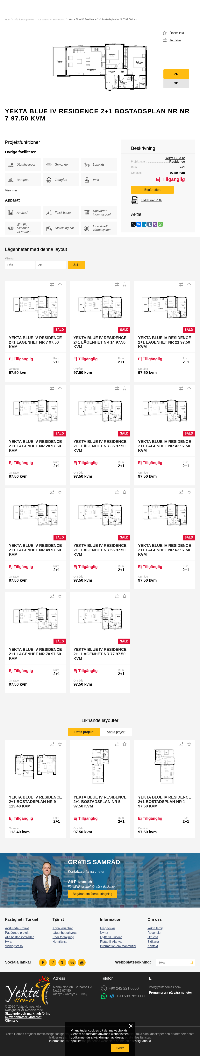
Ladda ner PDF (151, 200)
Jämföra (175, 40)
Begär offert (152, 189)
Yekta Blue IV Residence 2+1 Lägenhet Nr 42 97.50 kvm (164, 446)
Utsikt (76, 264)
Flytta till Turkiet (111, 937)
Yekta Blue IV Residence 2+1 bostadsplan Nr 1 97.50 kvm (164, 801)
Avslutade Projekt (17, 928)
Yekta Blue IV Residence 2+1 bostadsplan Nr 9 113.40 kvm (35, 801)
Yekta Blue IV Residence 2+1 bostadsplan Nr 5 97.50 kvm (100, 801)
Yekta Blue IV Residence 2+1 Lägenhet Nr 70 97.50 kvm (35, 654)
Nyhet (104, 932)
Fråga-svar (107, 928)
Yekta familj (155, 928)
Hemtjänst (60, 941)
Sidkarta (153, 941)
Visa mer (11, 190)
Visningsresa (14, 946)
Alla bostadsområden (19, 937)
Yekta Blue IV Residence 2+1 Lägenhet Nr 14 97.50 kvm (100, 342)
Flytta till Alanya (111, 941)
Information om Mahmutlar (118, 946)
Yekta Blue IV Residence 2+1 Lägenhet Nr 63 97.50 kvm (164, 550)
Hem (7, 19)
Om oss (152, 937)
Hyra (8, 941)
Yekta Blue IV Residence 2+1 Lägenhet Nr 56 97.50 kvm (100, 550)
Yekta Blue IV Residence (51, 19)
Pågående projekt (24, 19)
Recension (154, 932)
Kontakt (152, 946)
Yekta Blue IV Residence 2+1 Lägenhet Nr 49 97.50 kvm (35, 550)
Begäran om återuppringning (92, 893)
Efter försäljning (63, 937)
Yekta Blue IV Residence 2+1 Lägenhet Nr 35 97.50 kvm (100, 446)
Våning (9, 258)
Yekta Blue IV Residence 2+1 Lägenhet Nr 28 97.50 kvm (35, 446)
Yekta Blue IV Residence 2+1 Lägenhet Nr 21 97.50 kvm (164, 342)
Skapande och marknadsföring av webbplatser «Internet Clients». (28, 1017)
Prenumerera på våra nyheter (170, 992)
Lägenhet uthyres (65, 932)
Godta (120, 1048)
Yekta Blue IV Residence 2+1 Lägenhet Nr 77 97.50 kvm (100, 654)
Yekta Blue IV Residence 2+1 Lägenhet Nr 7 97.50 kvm (35, 342)
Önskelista (176, 33)
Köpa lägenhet (63, 928)
